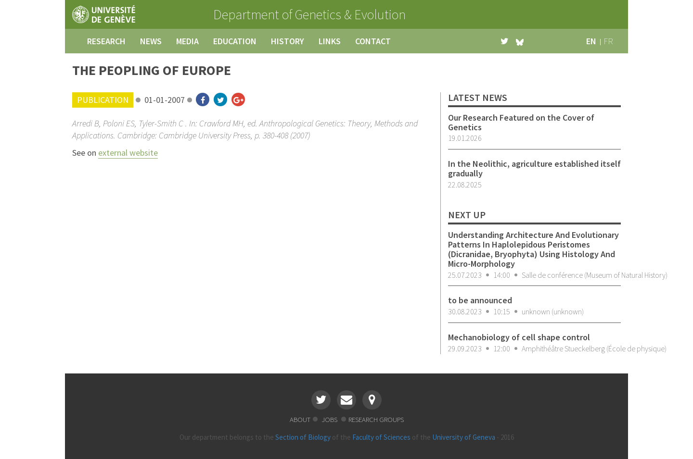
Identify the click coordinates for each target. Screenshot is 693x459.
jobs (330, 419)
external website (128, 152)
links (330, 41)
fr (608, 41)
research (106, 41)
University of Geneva (463, 437)
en (591, 41)
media (187, 41)
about (300, 419)
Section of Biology (303, 437)
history (287, 41)
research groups (376, 419)
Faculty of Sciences (381, 437)
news (151, 41)
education (235, 41)
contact (373, 41)
